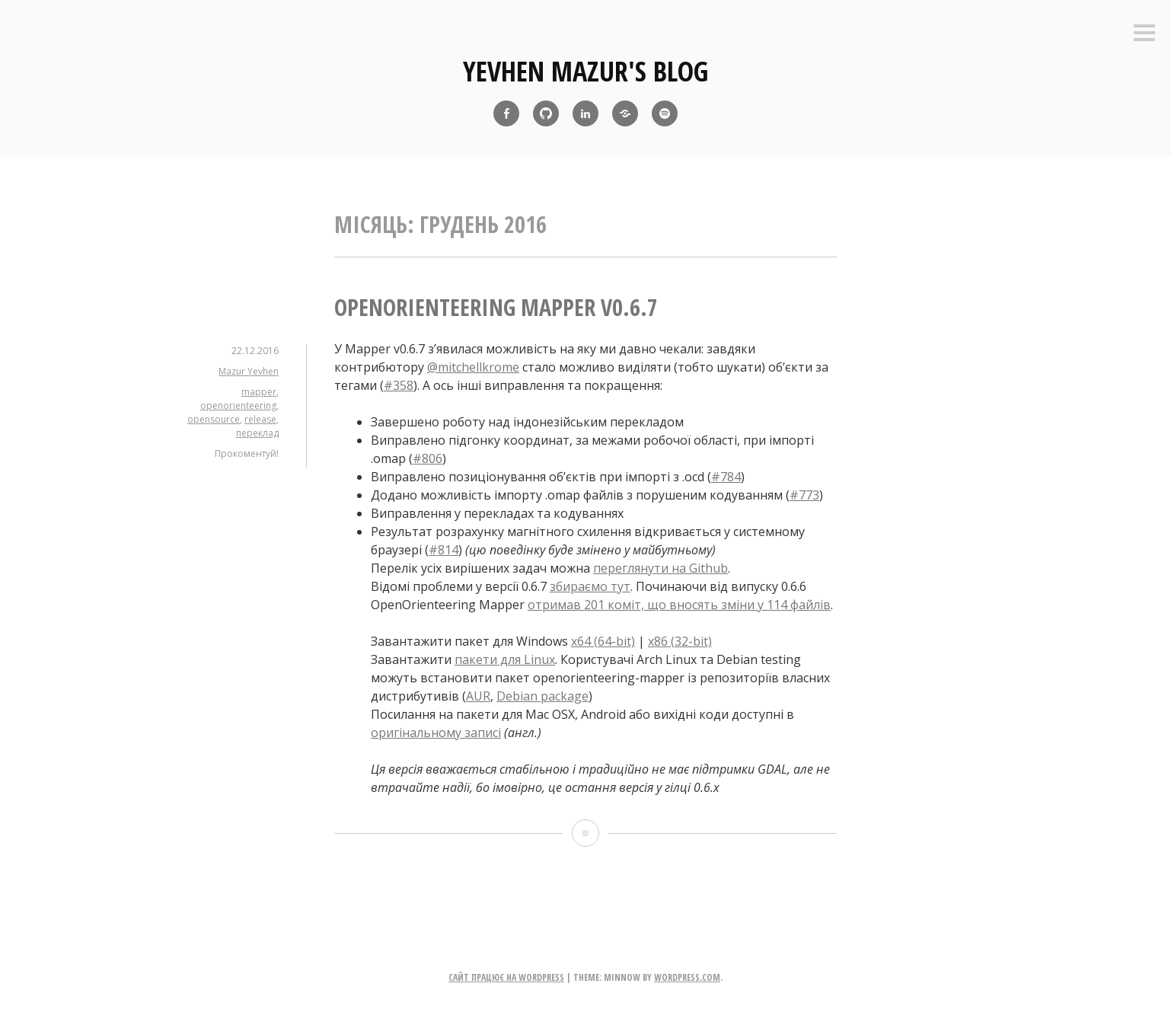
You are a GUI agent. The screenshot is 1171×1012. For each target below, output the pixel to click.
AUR (478, 696)
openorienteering (238, 405)
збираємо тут (590, 586)
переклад (257, 432)
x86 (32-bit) (680, 641)
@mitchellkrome (473, 367)
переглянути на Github (660, 568)
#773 (804, 495)
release (260, 419)
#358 (398, 385)
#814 (443, 549)
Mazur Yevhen (249, 371)
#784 (726, 476)
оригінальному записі (436, 732)
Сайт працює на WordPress (506, 977)
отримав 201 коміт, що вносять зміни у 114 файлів (679, 604)
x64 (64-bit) (603, 641)
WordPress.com (687, 977)
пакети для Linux (505, 659)
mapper (258, 391)
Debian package (542, 696)
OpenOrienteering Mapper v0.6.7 (496, 307)
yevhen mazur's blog (585, 71)
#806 (427, 458)
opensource (213, 419)
